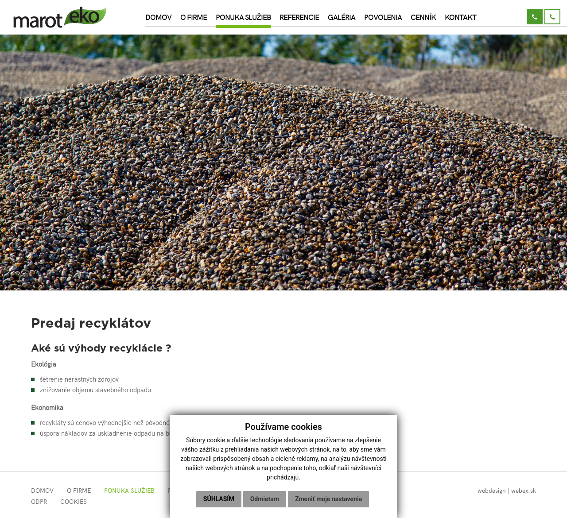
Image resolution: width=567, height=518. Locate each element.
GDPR (39, 501)
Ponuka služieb (243, 17)
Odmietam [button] (264, 499)
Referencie (299, 17)
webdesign (492, 490)
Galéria (341, 17)
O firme (193, 17)
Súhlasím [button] (218, 499)
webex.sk (523, 490)
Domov (158, 17)
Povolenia (383, 17)
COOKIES (73, 501)
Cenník (423, 17)
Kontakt (460, 17)
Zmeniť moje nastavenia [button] (328, 499)
